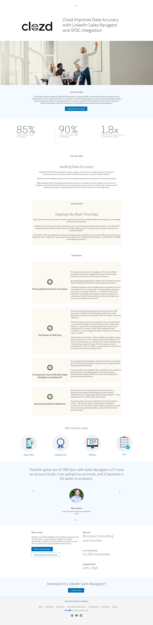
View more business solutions (76, 601)
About (40, 607)
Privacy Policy (60, 607)
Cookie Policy (49, 607)
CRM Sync (92, 455)
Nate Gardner (42, 183)
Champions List (61, 455)
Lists (124, 454)
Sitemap (114, 607)
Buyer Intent (29, 455)
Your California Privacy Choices (76, 607)
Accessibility (105, 607)
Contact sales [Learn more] (76, 590)
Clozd (41, 172)
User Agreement (94, 607)
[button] (33, 491)
